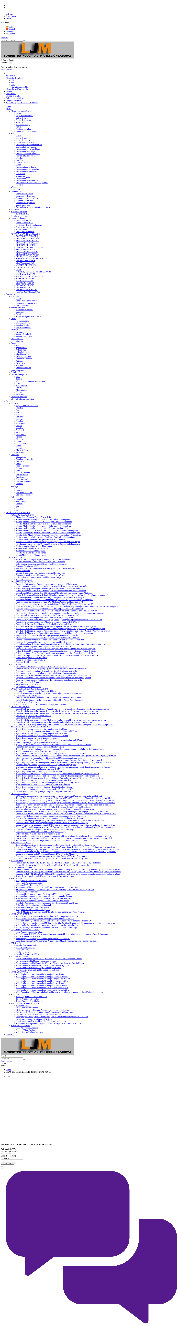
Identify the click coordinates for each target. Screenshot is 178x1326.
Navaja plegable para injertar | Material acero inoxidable (38, 742)
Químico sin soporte (24, 359)
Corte (18, 189)
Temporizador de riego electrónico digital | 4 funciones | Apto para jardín (44, 646)
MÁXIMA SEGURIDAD (21, 843)
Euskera (10, 33)
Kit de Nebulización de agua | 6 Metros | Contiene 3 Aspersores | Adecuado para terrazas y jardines (55, 890)
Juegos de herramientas (25, 120)
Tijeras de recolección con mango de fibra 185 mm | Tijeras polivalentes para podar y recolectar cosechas (57, 774)
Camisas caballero (23, 472)
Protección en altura (19, 397)
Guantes (14, 343)
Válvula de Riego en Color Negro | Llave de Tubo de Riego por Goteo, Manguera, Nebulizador (53, 807)
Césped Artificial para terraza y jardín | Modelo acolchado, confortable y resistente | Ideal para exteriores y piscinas (61, 720)
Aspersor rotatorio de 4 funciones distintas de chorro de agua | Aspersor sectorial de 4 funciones (54, 675)
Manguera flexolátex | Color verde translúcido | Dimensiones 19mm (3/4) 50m (47, 887)
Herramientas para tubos (25, 156)
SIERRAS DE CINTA (24, 281)
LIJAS (18, 269)
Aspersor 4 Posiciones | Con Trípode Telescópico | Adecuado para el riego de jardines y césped (53, 678)
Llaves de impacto (23, 140)
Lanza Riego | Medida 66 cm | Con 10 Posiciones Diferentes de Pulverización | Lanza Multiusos (54, 593)
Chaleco (19, 426)
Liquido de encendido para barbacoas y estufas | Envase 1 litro (40, 573)
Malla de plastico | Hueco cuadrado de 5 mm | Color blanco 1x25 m (42, 990)
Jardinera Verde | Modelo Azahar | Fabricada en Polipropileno (40, 539)
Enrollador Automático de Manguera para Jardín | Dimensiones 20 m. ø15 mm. (47, 903)
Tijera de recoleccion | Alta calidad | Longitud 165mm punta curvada (43, 785)
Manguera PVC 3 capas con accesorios (31, 881)
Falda (18, 470)
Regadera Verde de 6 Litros (26, 702)
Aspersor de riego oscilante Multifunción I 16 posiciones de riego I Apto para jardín (49, 680)
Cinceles (19, 160)
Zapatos (19, 379)
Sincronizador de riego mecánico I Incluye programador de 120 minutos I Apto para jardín (51, 586)
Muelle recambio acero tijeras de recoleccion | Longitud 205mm (41, 751)
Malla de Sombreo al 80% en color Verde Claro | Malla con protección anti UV (47, 916)
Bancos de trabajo (23, 125)
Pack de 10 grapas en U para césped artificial (33, 716)
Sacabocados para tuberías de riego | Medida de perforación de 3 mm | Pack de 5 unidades (51, 840)
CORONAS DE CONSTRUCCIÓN (30, 247)
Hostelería (15, 455)
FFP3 (13, 85)
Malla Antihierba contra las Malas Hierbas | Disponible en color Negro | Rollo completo (50, 925)
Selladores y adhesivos (20, 216)
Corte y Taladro (22, 162)
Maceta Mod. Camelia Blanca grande (30, 551)
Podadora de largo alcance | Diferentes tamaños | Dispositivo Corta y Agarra (46, 765)
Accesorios (10, 294)
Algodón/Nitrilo (22, 354)
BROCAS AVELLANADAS (27, 241)
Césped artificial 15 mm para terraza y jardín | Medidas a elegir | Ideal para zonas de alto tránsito (54, 722)
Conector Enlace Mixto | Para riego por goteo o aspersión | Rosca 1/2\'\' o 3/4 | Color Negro (52, 823)
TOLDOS (15, 994)
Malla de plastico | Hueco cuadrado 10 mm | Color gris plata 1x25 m (43, 979)
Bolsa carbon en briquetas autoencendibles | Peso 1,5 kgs (38, 577)
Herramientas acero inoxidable (28, 149)
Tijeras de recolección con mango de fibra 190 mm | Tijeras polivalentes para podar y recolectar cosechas (57, 776)
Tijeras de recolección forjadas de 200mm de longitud (37, 738)
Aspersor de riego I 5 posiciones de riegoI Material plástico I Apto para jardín (46, 671)
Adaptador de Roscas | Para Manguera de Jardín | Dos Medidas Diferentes (45, 624)
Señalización (16, 372)
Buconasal (20, 312)
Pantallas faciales (23, 325)
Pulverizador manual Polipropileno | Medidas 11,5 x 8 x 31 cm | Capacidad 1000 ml (49, 959)
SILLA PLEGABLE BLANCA (28, 936)
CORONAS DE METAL (26, 245)
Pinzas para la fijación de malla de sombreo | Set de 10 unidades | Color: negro (47, 927)
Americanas (20, 477)
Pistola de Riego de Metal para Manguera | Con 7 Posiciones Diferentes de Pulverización (51, 591)
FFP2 (13, 82)
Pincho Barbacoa (22, 952)
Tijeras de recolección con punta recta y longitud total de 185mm (41, 733)
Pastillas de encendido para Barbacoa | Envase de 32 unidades (40, 562)
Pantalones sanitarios (24, 493)
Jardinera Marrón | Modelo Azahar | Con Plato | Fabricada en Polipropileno (45, 537)
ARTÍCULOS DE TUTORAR (23, 867)
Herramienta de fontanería (26, 171)
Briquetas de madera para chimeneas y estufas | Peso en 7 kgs (40, 575)
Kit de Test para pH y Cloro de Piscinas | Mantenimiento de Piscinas (43, 1010)
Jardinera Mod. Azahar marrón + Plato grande (34, 546)
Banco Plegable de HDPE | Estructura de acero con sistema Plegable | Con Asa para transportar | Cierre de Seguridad (62, 934)
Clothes (9, 109)
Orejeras (19, 332)
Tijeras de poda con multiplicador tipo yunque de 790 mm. (39, 771)
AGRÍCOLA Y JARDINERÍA (18, 513)
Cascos (18, 298)
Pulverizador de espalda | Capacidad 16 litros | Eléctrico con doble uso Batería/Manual (50, 963)
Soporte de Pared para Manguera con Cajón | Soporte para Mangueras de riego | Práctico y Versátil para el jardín (60, 629)
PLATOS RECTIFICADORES (28, 292)
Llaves (18, 136)
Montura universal (23, 323)
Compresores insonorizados (27, 198)
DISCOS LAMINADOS (25, 261)
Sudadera (19, 428)
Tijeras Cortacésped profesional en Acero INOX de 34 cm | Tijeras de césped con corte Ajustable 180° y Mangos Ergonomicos (66, 756)
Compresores (16, 191)
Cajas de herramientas (24, 116)
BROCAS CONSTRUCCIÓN (28, 238)
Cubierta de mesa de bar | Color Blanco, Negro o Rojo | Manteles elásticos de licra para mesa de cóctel (56, 941)
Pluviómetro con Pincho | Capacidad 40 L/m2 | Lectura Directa (41, 704)
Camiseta (19, 417)
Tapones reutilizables (24, 336)
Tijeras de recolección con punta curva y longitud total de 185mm (42, 736)
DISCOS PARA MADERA (26, 290)
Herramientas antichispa (25, 151)
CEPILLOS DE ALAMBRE (27, 256)
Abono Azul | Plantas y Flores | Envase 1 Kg (33, 517)
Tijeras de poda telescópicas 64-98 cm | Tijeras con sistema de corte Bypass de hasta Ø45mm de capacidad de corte (61, 760)
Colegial (14, 497)
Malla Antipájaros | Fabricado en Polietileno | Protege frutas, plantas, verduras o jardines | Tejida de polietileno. (60, 992)
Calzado (19, 468)
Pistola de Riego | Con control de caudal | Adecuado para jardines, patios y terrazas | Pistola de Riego (56, 651)
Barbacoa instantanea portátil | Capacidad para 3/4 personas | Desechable (44, 559)
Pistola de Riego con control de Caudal (31, 658)
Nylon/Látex (21, 350)
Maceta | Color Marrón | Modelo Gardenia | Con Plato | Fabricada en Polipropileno (48, 535)
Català (9, 27)
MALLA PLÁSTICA (19, 972)
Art (7, 401)
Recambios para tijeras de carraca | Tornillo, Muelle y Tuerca (40, 747)
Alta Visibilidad (17, 339)
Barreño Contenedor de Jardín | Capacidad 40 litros (36, 691)
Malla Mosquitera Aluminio (27, 1028)
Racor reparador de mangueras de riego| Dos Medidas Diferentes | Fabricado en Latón (50, 640)
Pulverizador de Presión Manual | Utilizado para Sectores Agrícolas (42, 965)
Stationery (15, 296)
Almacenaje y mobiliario (21, 111)
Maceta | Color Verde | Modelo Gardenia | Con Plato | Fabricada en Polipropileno (48, 533)
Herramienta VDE (23, 178)
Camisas (19, 419)
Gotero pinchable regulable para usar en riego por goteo (38, 834)
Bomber (19, 441)
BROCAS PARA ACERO (26, 249)
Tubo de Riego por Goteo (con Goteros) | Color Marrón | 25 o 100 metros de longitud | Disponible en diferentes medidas (63, 805)
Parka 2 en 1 (21, 435)
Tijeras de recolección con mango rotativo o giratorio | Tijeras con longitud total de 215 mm (52, 753)
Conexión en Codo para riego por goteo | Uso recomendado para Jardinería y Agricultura (51, 816)
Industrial (14, 403)
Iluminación (20, 174)
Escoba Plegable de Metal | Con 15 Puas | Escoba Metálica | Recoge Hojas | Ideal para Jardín (52, 865)
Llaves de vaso (22, 138)
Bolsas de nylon (22, 118)
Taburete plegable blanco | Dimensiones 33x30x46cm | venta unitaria (43, 939)
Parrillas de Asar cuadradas (26, 945)
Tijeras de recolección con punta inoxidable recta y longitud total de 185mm (46, 780)
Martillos (19, 158)
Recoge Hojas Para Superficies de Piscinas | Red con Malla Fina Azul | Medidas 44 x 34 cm (52, 1017)
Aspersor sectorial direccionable (28, 687)
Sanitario (14, 486)
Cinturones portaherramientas (27, 131)
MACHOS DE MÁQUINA (26, 265)
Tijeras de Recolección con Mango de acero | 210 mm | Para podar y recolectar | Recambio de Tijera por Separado (61, 778)
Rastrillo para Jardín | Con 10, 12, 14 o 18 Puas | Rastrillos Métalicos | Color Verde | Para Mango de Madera (58, 863)
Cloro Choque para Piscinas (27, 1008)
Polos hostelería (22, 479)
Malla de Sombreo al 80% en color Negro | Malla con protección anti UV (45, 918)
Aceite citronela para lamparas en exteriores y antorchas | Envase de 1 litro (45, 568)
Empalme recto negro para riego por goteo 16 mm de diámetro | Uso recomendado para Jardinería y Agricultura (60, 820)
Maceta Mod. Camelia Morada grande (31, 555)
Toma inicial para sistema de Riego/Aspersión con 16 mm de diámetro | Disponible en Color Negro (55, 809)
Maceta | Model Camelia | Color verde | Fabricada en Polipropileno (42, 528)
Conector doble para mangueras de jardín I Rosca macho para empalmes (44, 617)
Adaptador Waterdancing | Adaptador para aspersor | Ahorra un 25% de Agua (46, 584)
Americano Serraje (23, 368)
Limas (18, 165)
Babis (18, 510)
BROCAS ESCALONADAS (27, 243)
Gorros (18, 464)
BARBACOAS (17, 557)
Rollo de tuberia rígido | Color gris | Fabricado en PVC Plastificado (42, 901)
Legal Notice (11, 16)
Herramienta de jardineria (26, 167)
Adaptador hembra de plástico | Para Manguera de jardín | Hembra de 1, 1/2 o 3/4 (48, 622)
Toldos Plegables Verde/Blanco (28, 999)
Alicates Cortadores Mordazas (28, 154)
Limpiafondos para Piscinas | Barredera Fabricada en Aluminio (41, 1021)
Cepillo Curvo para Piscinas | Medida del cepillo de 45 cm (39, 1014)
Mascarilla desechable (14, 78)
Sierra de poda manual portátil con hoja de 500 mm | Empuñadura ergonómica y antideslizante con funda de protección (63, 767)
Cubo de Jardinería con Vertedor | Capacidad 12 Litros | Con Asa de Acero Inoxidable (49, 700)
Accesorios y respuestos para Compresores (33, 207)
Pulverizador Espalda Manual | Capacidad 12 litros (36, 961)
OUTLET (10, 1034)
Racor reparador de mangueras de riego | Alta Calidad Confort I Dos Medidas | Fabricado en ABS (54, 604)
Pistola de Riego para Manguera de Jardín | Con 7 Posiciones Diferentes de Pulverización (51, 588)
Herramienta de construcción (27, 169)
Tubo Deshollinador (24, 579)
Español (10, 29)
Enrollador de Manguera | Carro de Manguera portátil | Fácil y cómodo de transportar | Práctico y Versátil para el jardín (63, 631)
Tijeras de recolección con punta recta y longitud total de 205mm (41, 729)
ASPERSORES (17, 664)
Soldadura (15, 209)
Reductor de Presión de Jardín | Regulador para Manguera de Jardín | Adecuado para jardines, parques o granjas (60, 613)
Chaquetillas (21, 457)
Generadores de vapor (24, 223)
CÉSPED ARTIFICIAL (20, 707)
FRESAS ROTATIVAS (25, 267)
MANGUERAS (17, 878)
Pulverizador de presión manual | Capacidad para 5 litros (38, 968)
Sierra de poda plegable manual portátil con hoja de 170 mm (40, 769)
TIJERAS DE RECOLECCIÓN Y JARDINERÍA (30, 727)
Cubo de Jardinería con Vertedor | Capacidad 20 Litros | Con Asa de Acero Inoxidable (49, 693)
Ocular (13, 319)
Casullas (19, 504)
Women (14, 187)
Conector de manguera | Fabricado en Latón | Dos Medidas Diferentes (43, 642)
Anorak (19, 437)
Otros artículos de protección (22, 399)
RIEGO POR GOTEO (19, 794)
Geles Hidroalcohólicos (25, 232)
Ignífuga (19, 448)
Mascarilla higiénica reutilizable (18, 89)
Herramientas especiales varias (28, 180)
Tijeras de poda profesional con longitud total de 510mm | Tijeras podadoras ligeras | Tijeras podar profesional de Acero (63, 762)
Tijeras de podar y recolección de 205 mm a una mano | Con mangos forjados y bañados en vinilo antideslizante (60, 749)
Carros (18, 113)
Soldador (19, 365)
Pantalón (19, 408)
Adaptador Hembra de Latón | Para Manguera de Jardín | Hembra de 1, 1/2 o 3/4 (47, 637)
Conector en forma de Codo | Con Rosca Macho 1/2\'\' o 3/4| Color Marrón (45, 854)
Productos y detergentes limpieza (29, 225)
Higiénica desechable (19, 87)
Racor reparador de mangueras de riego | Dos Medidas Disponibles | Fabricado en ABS (50, 602)
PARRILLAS (16, 943)
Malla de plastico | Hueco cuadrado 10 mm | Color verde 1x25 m (41, 974)
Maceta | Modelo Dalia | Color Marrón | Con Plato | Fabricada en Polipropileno (47, 530)
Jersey (18, 446)
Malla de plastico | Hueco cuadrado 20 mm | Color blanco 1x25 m (42, 985)
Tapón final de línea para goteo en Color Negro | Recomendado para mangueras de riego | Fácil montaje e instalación (62, 811)
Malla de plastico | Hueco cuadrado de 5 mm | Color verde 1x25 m (42, 988)
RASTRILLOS (17, 861)
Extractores (20, 176)
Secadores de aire (23, 205)
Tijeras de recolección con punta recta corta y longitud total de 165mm (44, 787)
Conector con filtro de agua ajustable (30, 660)
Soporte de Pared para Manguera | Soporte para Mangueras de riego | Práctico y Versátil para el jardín (56, 626)
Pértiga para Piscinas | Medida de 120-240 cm (34, 1019)
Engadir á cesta (7, 1163)
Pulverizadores (22, 229)
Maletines (20, 122)
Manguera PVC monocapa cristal (29, 883)
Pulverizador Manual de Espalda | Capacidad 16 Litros (37, 970)
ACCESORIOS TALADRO (27, 236)
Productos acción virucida (26, 227)
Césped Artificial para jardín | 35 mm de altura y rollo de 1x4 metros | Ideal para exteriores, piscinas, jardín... (59, 713)
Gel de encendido (23, 571)
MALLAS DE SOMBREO (21, 914)
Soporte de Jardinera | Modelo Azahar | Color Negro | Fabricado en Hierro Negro (48, 542)
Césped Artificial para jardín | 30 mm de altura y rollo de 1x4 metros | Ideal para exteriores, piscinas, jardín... (59, 711)
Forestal (19, 388)
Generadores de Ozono (25, 220)
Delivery (9, 14)
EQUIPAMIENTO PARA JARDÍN (25, 930)
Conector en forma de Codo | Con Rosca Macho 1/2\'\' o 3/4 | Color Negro (45, 829)
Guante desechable (23, 356)
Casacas (19, 490)
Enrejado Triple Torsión (25, 1030)
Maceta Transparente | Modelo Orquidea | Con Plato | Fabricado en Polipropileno (48, 544)
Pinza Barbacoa (22, 950)
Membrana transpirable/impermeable (30, 381)
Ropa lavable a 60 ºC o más (27, 406)
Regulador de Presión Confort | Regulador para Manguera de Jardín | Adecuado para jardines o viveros (56, 611)
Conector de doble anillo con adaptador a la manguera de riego (41, 832)
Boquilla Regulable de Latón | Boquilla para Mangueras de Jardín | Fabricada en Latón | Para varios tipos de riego (61, 644)
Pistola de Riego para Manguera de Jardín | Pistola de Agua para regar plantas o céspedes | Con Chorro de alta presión (62, 595)
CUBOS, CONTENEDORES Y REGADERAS (29, 689)
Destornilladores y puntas (26, 147)
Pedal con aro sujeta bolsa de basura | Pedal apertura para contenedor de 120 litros (48, 698)
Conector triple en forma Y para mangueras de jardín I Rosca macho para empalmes (49, 615)
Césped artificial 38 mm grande (28, 718)
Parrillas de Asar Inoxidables (27, 954)
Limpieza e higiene (18, 218)
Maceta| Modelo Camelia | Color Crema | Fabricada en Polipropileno (43, 519)
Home (8, 18)
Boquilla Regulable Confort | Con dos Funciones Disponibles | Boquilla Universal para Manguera (54, 600)
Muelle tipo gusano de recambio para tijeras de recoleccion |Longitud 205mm (46, 731)
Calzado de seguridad (19, 374)
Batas (18, 488)
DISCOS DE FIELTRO (25, 285)
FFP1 (13, 80)
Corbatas (19, 484)
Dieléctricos (20, 363)
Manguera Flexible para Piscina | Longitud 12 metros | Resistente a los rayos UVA (48, 1023)
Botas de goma (22, 385)
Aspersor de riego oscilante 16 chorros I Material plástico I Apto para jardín (46, 673)
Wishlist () (5, 38)
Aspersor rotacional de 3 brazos (28, 682)
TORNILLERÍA (22, 214)
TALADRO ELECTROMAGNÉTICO (31, 276)
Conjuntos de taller (23, 129)
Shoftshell (20, 430)
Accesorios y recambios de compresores (32, 183)
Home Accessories (18, 307)
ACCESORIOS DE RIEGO (22, 582)
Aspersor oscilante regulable (27, 684)
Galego (5, 23)
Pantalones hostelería (24, 459)
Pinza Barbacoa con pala (25, 947)
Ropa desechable (17, 370)
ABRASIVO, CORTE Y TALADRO (25, 234)
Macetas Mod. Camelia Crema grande (31, 553)
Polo (17, 414)
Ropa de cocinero (23, 466)
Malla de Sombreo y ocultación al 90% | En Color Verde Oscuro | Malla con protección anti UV (54, 921)
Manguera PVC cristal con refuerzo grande (33, 910)
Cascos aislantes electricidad (27, 301)
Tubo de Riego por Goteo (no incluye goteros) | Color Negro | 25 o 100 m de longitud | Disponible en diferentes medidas (63, 798)
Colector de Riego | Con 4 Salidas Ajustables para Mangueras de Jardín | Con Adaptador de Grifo (54, 653)
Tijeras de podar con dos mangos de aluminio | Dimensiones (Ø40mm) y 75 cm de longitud (52, 782)
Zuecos (19, 392)
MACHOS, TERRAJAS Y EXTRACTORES (33, 272)
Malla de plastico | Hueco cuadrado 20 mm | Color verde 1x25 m (41, 983)
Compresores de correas (25, 196)
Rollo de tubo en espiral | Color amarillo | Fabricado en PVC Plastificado (45, 898)
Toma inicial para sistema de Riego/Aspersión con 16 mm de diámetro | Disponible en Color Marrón (55, 845)
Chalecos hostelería (23, 481)
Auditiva (14, 330)
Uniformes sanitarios (24, 495)
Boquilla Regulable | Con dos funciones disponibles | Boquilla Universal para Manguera (51, 597)
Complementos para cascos (26, 303)
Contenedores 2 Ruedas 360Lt (28, 695)
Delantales (20, 461)
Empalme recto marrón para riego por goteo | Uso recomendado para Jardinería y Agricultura (52, 858)
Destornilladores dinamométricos (29, 145)
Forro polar (20, 423)
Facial (18, 314)
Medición (19, 185)
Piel (17, 345)
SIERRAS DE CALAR (25, 278)
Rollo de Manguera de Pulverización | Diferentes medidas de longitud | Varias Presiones (50, 912)
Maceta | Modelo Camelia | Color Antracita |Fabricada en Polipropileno (44, 522)
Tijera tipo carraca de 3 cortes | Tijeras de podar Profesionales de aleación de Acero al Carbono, (53, 745)
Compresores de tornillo (25, 200)
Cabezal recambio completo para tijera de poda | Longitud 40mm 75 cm (44, 791)
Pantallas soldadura (23, 327)
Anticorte (19, 361)
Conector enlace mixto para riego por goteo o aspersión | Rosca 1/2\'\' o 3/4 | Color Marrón (52, 856)
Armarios (19, 127)
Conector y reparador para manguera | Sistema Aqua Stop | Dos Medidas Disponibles (49, 608)
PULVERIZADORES (19, 956)
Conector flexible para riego (27, 662)
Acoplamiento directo (24, 194)
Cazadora (19, 421)
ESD (18, 383)
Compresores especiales (25, 203)
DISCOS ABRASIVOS (25, 263)
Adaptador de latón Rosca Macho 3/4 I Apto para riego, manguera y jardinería (47, 635)
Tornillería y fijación (19, 212)
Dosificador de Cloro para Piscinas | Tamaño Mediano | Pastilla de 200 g (44, 1012)
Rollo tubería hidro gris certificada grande (32, 907)
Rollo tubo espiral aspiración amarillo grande (34, 905)
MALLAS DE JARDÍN (20, 1026)
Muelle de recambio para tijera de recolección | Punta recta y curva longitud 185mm (49, 740)
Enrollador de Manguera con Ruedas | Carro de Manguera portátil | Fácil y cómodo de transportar (54, 633)
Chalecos (19, 341)
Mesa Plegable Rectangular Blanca (29, 932)
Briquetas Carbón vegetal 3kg (27, 566)
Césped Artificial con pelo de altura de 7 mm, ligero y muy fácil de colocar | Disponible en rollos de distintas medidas (62, 709)
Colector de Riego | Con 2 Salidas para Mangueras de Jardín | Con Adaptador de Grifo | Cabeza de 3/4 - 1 (57, 655)
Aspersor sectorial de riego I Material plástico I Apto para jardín (41, 666)
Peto (17, 412)
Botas (18, 377)
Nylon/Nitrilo (21, 348)
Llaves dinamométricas (25, 142)
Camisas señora (22, 475)
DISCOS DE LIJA (23, 287)
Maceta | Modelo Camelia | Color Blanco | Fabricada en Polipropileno (43, 524)
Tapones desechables (24, 334)
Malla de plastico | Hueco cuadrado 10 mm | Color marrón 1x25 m (42, 981)
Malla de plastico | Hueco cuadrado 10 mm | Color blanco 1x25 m (42, 976)
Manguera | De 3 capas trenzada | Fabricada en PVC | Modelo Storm (43, 894)
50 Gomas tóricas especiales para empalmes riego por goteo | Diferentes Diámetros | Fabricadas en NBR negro (59, 796)
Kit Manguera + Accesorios (27, 892)
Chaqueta (19, 439)
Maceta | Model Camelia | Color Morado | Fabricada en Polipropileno (43, 526)
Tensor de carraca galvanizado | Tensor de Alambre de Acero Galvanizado (45, 876)
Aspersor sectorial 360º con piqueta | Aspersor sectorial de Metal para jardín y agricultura (51, 669)
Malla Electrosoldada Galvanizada (29, 1032)
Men (12, 133)
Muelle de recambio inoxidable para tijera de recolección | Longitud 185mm (46, 789)
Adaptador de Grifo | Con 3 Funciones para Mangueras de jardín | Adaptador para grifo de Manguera (55, 649)
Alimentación (21, 390)
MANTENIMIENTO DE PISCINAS (25, 1003)
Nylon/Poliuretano (23, 352)
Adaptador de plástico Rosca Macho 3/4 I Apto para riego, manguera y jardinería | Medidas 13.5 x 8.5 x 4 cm (59, 620)
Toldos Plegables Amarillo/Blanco (29, 1001)
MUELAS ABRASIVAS (25, 274)
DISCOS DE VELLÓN (25, 283)
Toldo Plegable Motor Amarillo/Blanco (31, 997)
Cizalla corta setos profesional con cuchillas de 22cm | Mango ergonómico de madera (49, 758)
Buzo (18, 410)
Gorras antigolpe (22, 305)
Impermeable (21, 443)
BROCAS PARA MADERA (27, 252)
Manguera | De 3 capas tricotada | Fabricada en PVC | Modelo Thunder (44, 896)
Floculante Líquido (23, 1005)
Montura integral (22, 321)
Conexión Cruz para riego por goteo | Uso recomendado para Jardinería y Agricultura (49, 818)
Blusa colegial (21, 501)
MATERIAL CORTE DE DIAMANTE (31, 258)
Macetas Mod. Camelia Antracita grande (32, 548)
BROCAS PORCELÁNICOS (27, 254)
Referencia (5, 1149)
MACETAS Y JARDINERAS (22, 515)
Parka (18, 432)
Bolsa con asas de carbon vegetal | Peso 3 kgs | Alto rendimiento (41, 564)
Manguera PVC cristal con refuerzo (30, 885)
